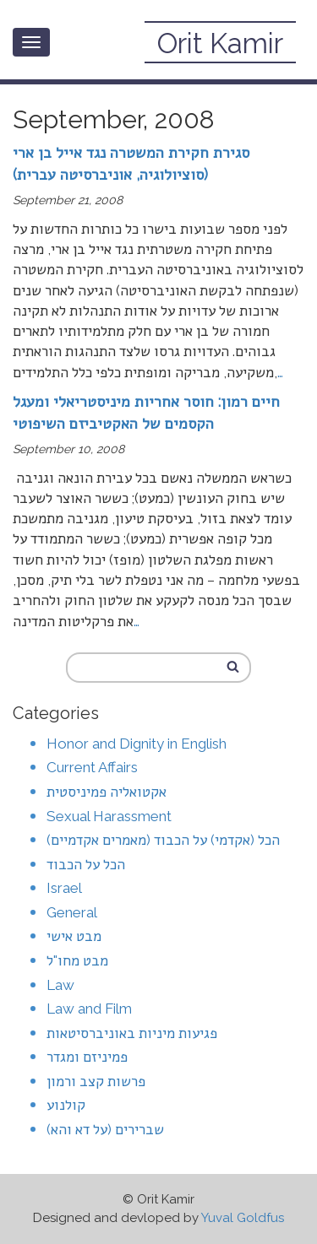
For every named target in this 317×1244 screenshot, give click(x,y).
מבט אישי (73, 936)
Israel (64, 887)
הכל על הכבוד (85, 864)
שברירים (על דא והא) (105, 1129)
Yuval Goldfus (242, 1217)
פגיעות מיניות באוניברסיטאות (131, 1033)
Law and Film (89, 1008)
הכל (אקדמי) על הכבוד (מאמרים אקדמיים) (163, 839)
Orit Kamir (220, 43)
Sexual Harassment (109, 816)
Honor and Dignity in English (136, 743)
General (71, 912)
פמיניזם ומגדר (87, 1056)
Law (60, 984)
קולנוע (65, 1104)
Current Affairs (92, 767)
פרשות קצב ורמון (95, 1081)
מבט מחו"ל (77, 960)
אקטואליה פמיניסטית (106, 791)
